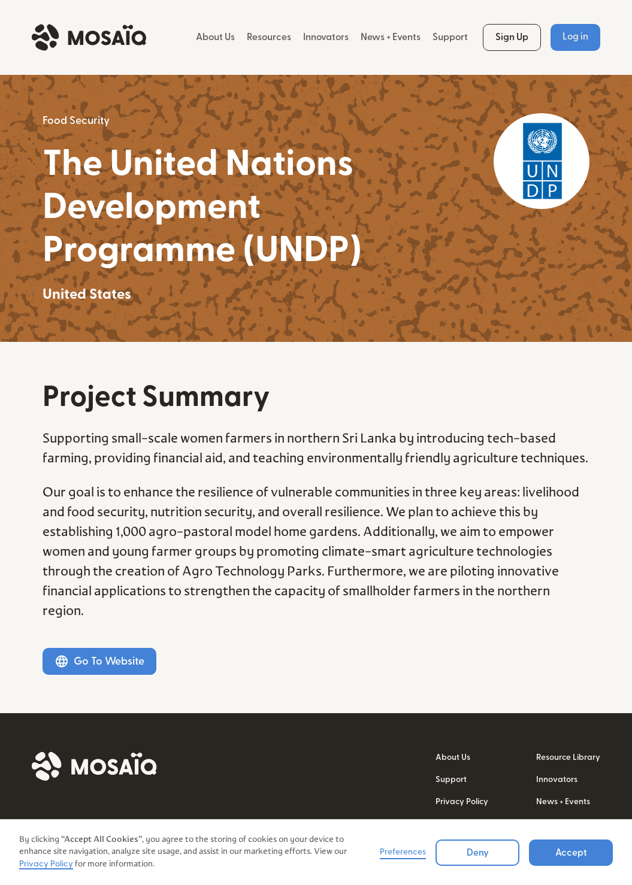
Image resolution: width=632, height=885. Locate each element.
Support (450, 37)
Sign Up (511, 37)
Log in (575, 36)
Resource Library (568, 757)
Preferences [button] (403, 852)
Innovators (326, 37)
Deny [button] (478, 852)
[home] (89, 37)
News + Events (391, 37)
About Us (215, 37)
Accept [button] (571, 852)
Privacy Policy (462, 802)
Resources (269, 37)
